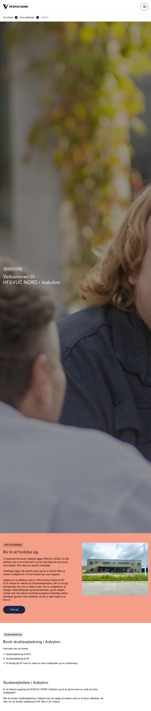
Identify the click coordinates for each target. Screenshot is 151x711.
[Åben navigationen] (144, 6)
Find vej (14, 609)
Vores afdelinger (26, 17)
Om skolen (8, 17)
